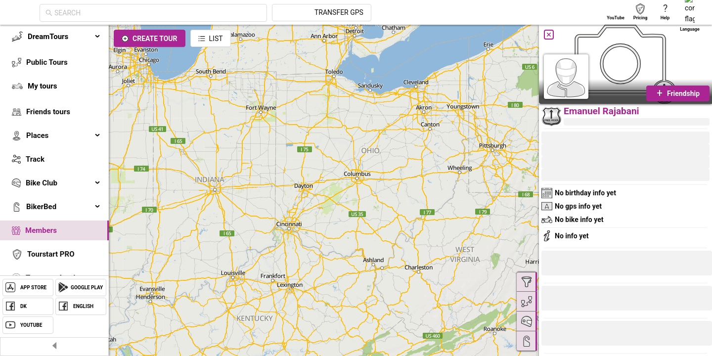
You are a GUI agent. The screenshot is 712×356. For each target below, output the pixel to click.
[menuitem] (54, 36)
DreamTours (64, 36)
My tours (42, 86)
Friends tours (48, 111)
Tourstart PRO (50, 254)
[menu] (54, 169)
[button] (574, 335)
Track (35, 159)
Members (41, 230)
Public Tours (47, 62)
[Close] (549, 35)
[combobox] (246, 12)
